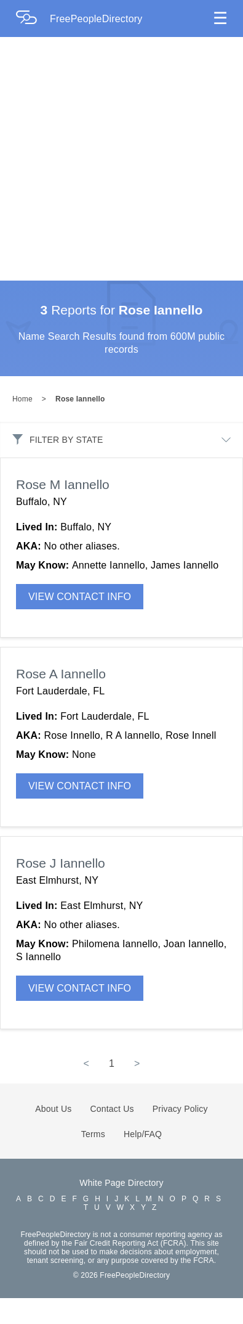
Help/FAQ (143, 1134)
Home (22, 399)
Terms (93, 1134)
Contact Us (112, 1109)
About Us (53, 1109)
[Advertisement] (115, 158)
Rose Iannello (80, 399)
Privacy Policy (180, 1109)
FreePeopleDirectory (96, 19)
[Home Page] (32, 19)
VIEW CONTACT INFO (79, 596)
